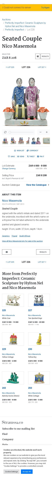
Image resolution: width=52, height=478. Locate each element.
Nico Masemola (12, 200)
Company (7, 439)
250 (30, 388)
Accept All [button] (27, 472)
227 (30, 310)
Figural (14, 236)
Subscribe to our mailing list (18, 429)
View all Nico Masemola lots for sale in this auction (22, 241)
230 (30, 349)
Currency (32, 151)
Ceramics (6, 236)
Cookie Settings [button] (11, 472)
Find (4, 434)
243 (4, 388)
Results (45, 56)
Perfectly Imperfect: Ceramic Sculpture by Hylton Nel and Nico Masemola (25, 25)
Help (5, 445)
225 (4, 310)
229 (4, 349)
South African (24, 236)
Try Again (45, 7)
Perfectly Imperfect (14, 29)
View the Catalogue (36, 185)
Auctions (6, 19)
